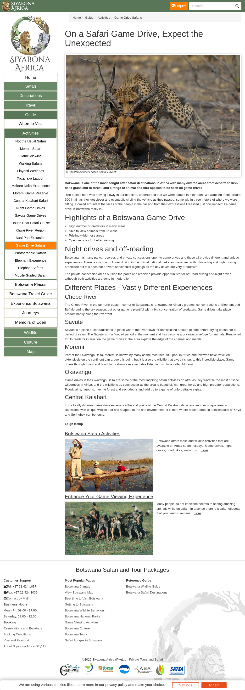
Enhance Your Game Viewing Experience (109, 496)
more (204, 450)
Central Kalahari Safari (30, 201)
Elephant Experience (30, 260)
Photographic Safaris (30, 253)
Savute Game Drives (30, 215)
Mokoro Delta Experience (30, 186)
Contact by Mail (17, 598)
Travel (30, 105)
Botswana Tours (76, 634)
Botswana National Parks (82, 616)
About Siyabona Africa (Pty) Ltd (26, 646)
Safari (30, 86)
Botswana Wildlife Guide (143, 586)
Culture (30, 342)
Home (30, 77)
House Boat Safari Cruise (30, 223)
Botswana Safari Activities (92, 433)
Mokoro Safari (30, 149)
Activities (30, 133)
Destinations (30, 95)
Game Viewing (31, 156)
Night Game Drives (30, 208)
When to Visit (30, 123)
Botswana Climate (77, 586)
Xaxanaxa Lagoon (30, 178)
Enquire (180, 5)
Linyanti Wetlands (30, 171)
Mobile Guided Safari (31, 275)
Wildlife (30, 332)
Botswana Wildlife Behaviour (85, 610)
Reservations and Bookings (23, 628)
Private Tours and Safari (146, 659)
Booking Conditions (17, 634)
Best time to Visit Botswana (84, 598)
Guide (30, 115)
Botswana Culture (77, 628)
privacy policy (116, 685)
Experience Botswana (30, 303)
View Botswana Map (79, 592)
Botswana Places (30, 284)
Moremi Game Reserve (30, 193)
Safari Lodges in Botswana (83, 640)
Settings (185, 685)
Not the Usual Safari (30, 141)
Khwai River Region (31, 230)
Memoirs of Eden (30, 322)
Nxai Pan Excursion (30, 238)
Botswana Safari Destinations (146, 592)
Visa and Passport (16, 640)
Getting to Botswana (79, 604)
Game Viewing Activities (82, 622)
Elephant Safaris (30, 268)
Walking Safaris (30, 163)
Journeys (30, 313)
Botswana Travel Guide (30, 294)
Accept (213, 685)
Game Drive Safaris (30, 245)
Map (30, 351)
